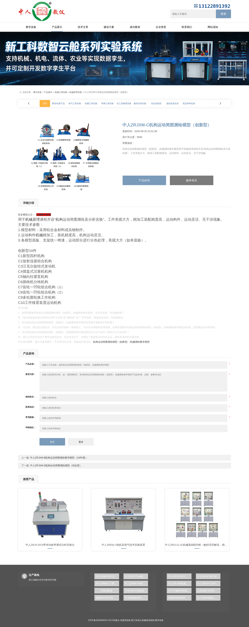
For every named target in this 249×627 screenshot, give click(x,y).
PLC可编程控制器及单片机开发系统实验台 (180, 590)
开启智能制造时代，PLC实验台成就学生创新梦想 (136, 597)
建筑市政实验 (140, 103)
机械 (39, 235)
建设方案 (109, 26)
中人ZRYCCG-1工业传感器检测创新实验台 (180, 576)
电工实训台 (136, 620)
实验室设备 (125, 620)
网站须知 (213, 26)
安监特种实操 (189, 103)
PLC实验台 (114, 620)
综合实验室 (156, 103)
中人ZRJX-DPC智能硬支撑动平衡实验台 (208, 576)
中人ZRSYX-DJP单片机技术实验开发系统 (208, 583)
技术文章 (83, 26)
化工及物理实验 (124, 103)
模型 (25, 214)
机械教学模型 (43, 214)
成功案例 (135, 26)
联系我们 (187, 26)
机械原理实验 (75, 92)
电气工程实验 (75, 103)
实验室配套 (107, 590)
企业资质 (161, 26)
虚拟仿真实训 (172, 103)
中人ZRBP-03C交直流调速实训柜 (107, 576)
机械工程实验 (61, 92)
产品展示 (57, 26)
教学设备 (31, 26)
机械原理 (32, 219)
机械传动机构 (148, 620)
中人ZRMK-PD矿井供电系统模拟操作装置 (136, 583)
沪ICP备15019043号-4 (98, 620)
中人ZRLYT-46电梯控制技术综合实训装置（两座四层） (136, 576)
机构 (59, 219)
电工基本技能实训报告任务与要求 (208, 597)
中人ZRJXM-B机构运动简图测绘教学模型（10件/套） (58, 457)
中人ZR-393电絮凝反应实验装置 (180, 583)
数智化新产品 (58, 103)
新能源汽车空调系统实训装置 (107, 597)
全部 (45, 103)
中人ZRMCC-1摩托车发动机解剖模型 (107, 583)
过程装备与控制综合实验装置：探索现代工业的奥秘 (208, 590)
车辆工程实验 (107, 103)
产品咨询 (144, 180)
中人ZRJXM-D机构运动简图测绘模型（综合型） (55, 465)
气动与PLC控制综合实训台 (136, 590)
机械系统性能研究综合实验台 (180, 597)
